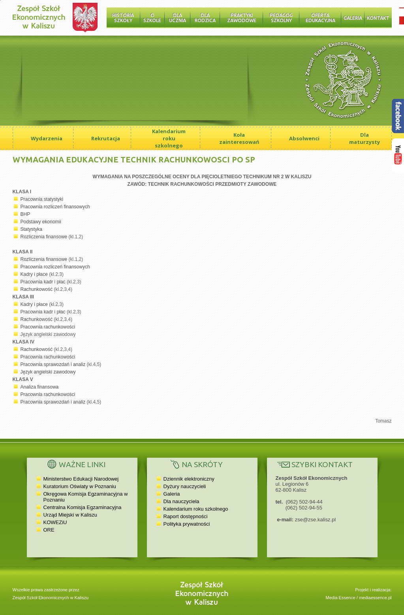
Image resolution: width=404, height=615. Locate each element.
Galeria (353, 18)
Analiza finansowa (40, 387)
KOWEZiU (55, 522)
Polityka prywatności (186, 524)
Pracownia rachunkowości (48, 327)
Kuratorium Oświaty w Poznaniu (79, 486)
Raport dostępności (185, 516)
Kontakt (378, 18)
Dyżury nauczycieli (184, 486)
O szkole (152, 18)
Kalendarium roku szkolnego (169, 138)
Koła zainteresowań (239, 138)
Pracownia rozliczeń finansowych (55, 206)
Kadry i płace (34, 274)
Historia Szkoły (123, 18)
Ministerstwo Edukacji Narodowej (81, 479)
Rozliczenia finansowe (44, 237)
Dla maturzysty (364, 138)
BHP (25, 214)
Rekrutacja (105, 138)
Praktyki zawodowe (241, 18)
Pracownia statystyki (42, 199)
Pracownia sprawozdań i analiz (53, 364)
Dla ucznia (177, 18)
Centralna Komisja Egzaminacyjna (82, 507)
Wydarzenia (46, 138)
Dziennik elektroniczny (188, 479)
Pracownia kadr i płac (43, 282)
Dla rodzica (205, 18)
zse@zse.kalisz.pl (315, 520)
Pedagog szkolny (281, 18)
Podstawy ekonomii (41, 221)
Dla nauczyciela (181, 501)
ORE (48, 530)
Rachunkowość (37, 289)
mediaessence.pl (375, 597)
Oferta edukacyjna (320, 18)
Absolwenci (304, 138)
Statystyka (31, 229)
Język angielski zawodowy (48, 372)
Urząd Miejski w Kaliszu (70, 515)
